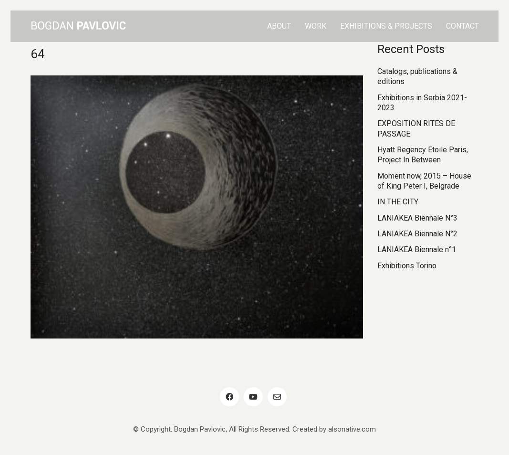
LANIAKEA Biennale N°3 (417, 217)
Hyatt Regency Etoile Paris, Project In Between (422, 154)
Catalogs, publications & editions (417, 76)
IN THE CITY (397, 201)
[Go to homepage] (78, 26)
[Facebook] (229, 396)
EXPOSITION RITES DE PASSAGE (416, 128)
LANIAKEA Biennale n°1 (416, 249)
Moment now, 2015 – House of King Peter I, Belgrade (424, 180)
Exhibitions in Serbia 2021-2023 (422, 102)
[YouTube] (253, 396)
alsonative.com (352, 429)
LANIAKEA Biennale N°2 (417, 233)
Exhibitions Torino (406, 265)
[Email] (277, 396)
